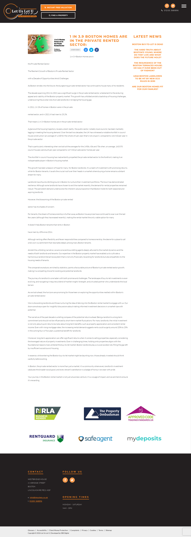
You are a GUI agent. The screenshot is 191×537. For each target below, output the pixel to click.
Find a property (58, 15)
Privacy (84, 530)
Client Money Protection (58, 530)
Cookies (93, 530)
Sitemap (109, 530)
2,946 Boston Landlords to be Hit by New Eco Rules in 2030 (147, 78)
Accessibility (42, 530)
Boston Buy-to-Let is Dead (147, 44)
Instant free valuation (58, 7)
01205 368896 (170, 10)
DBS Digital (65, 533)
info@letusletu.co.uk (39, 497)
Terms (101, 530)
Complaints (74, 530)
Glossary (31, 530)
